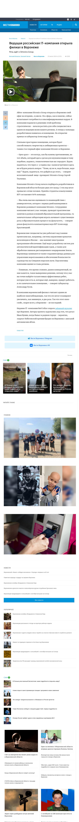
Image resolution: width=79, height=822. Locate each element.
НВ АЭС (27, 19)
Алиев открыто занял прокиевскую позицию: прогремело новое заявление (36, 679)
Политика (33, 30)
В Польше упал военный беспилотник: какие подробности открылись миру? (36, 670)
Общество (54, 30)
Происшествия (66, 30)
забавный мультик (64, 308)
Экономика (43, 30)
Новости (33, 25)
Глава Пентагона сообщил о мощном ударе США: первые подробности (35, 697)
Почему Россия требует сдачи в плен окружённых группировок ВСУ (34, 707)
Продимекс (37, 19)
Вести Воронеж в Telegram (40, 338)
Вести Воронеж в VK (40, 345)
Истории (43, 25)
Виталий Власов (14, 56)
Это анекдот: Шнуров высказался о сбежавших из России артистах (33, 688)
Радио (59, 25)
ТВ (52, 25)
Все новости (39, 589)
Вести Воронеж (39, 56)
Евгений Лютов (26, 56)
